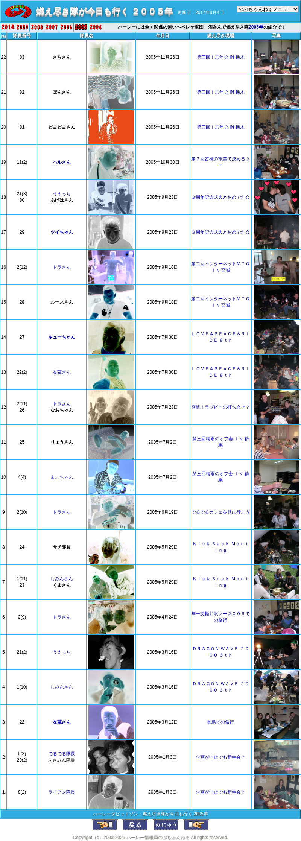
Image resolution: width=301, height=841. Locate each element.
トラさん (62, 267)
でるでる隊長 (61, 753)
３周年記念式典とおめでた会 (220, 197)
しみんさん (61, 578)
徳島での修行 (220, 722)
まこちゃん (61, 477)
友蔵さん (62, 372)
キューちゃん (61, 337)
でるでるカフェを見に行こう (220, 512)
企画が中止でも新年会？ (220, 757)
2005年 (256, 27)
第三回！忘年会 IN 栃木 (221, 57)
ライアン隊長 (61, 792)
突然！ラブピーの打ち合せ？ (220, 407)
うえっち (62, 193)
